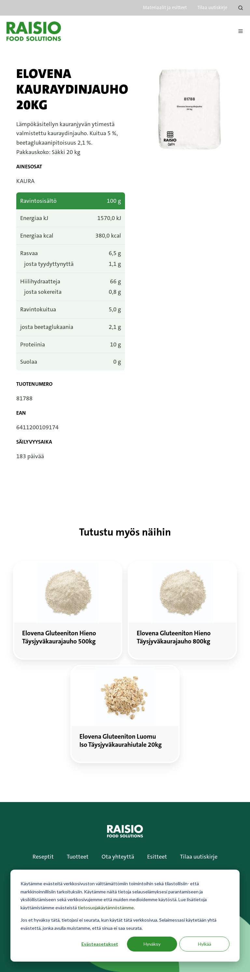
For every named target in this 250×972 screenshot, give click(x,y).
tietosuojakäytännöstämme (106, 907)
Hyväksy (152, 944)
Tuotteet (78, 857)
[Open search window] (240, 8)
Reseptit (43, 857)
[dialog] (125, 916)
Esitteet (157, 857)
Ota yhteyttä (118, 857)
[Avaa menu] (240, 31)
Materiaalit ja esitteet (165, 8)
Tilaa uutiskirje (212, 8)
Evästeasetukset (99, 944)
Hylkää (204, 944)
